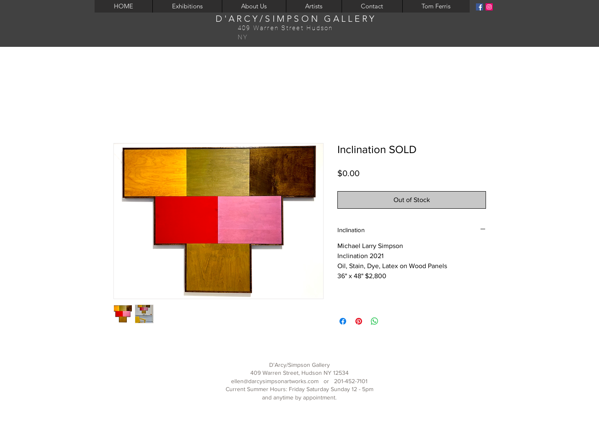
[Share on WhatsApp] (375, 321)
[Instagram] (489, 6)
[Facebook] (479, 6)
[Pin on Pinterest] (359, 321)
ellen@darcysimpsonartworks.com (275, 381)
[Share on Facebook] (343, 321)
